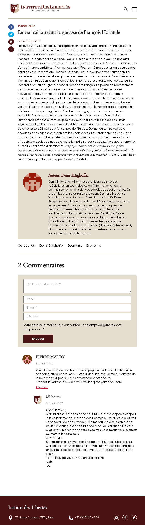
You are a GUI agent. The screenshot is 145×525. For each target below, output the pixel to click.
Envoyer (38, 339)
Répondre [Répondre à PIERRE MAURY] (42, 387)
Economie (75, 245)
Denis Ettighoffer (29, 41)
